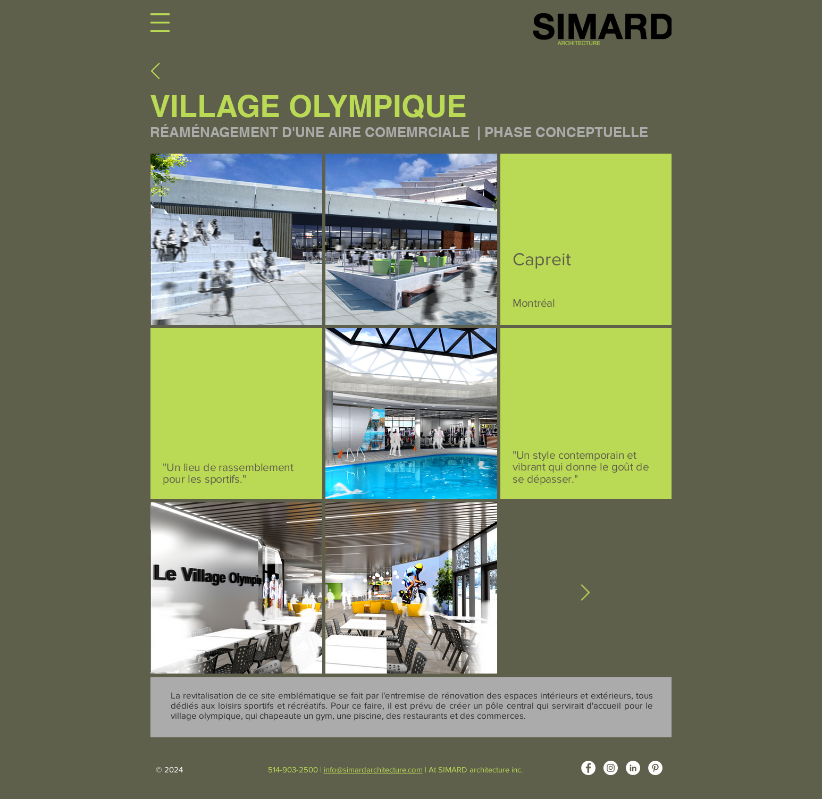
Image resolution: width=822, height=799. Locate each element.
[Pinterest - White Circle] (655, 768)
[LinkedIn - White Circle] (633, 768)
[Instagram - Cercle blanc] (610, 768)
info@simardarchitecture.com (373, 769)
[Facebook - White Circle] (588, 768)
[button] (160, 22)
